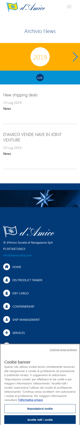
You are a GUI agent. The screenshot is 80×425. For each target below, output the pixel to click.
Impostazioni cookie (39, 409)
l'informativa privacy (30, 401)
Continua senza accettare (63, 350)
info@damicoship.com (17, 255)
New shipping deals (20, 94)
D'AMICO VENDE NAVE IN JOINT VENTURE (32, 137)
